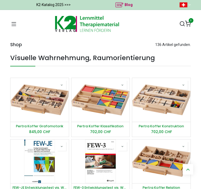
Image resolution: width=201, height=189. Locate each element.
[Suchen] (182, 24)
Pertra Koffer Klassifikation (100, 126)
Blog (129, 5)
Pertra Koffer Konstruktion (161, 126)
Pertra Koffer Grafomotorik (39, 126)
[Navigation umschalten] (14, 24)
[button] (61, 85)
